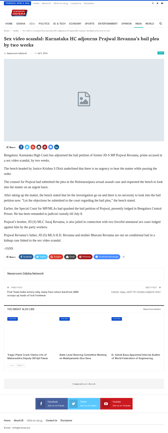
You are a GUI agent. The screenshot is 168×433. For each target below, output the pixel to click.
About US (46, 3)
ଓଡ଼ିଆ (32, 23)
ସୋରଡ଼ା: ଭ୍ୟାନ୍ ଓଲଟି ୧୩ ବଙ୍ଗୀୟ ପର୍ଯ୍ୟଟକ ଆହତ (136, 292)
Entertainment (108, 23)
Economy (75, 23)
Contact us (76, 3)
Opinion (126, 23)
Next (21, 365)
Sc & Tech (59, 23)
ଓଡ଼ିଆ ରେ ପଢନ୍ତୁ (60, 3)
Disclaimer (89, 3)
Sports (89, 23)
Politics (44, 23)
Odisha (20, 23)
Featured (13, 319)
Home (36, 3)
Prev (12, 365)
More (138, 23)
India (160, 53)
